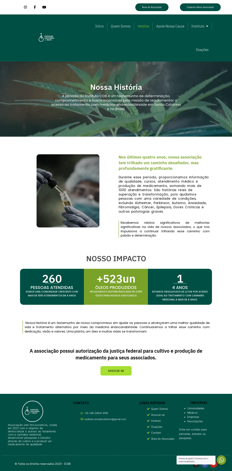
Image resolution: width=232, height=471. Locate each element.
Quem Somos (121, 26)
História (143, 26)
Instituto (199, 26)
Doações (202, 49)
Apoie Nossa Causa (170, 26)
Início (99, 26)
